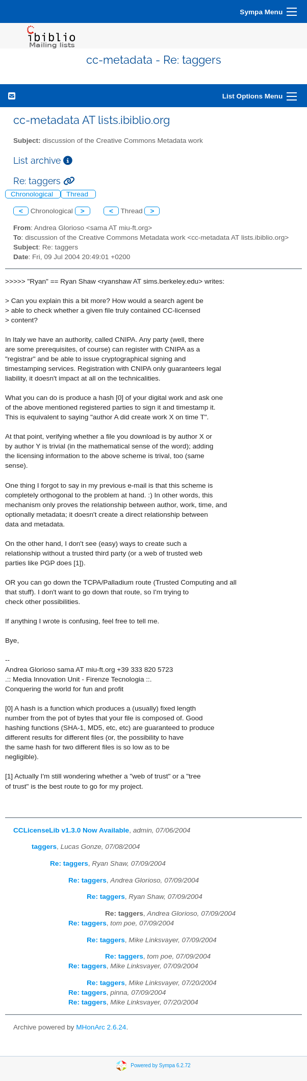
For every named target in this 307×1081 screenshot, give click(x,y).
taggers (44, 846)
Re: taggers (69, 863)
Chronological (33, 194)
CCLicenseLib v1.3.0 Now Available (71, 830)
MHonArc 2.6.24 (101, 1027)
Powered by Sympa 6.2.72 (160, 1065)
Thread (78, 194)
